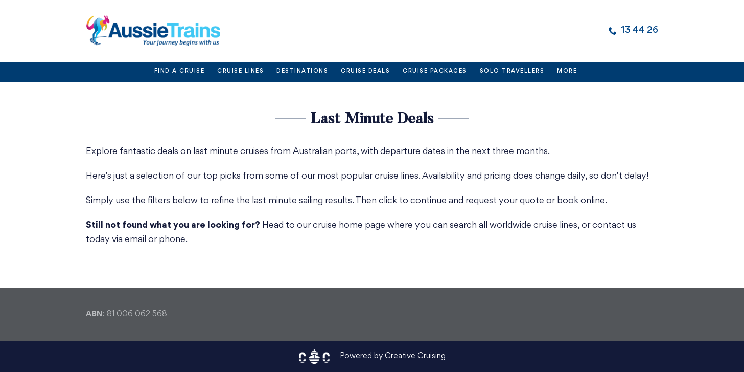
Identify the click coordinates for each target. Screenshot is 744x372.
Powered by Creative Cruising (393, 356)
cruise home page (349, 225)
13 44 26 (639, 30)
